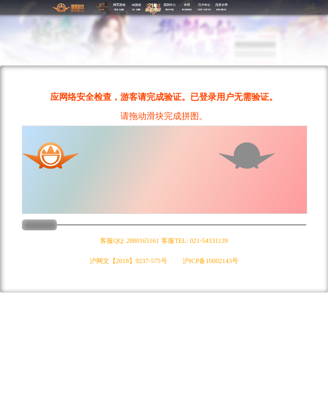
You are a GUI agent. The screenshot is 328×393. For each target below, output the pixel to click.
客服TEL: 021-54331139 (194, 241)
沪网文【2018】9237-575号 (128, 261)
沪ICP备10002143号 (211, 261)
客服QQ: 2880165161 (129, 241)
